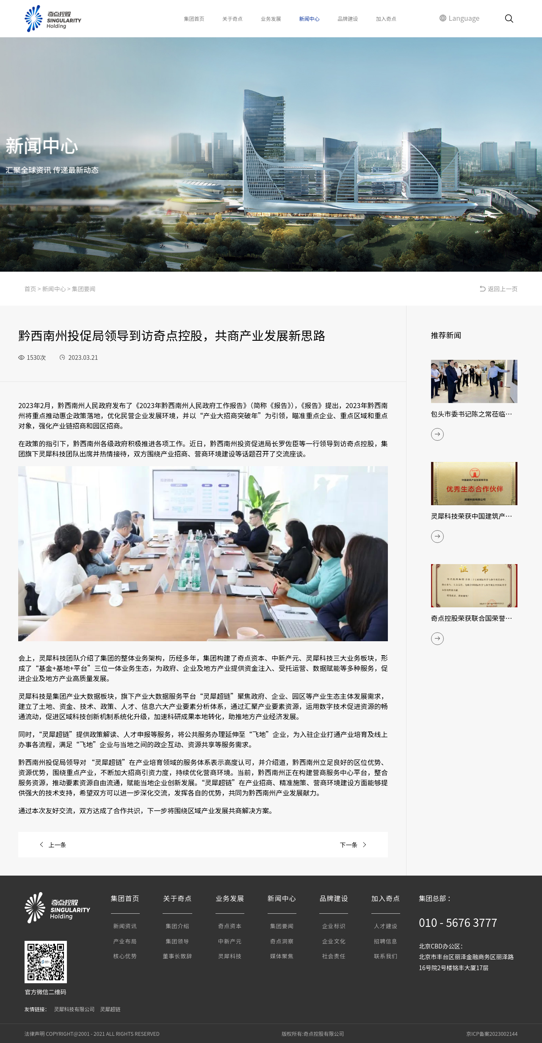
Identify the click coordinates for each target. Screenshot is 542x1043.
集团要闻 (84, 288)
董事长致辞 (177, 956)
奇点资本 (230, 926)
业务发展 (271, 18)
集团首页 (194, 18)
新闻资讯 (125, 926)
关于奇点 (232, 18)
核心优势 (125, 956)
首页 (30, 288)
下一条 (353, 844)
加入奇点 (386, 18)
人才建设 (386, 926)
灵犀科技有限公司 (74, 1008)
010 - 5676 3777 (458, 922)
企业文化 (334, 941)
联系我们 (386, 956)
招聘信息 (386, 941)
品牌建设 (347, 18)
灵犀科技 (230, 956)
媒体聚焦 (282, 956)
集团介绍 (177, 926)
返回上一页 (498, 289)
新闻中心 (309, 18)
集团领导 (177, 941)
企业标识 (334, 926)
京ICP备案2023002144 (491, 1033)
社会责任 (334, 956)
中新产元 (230, 941)
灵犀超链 (110, 1008)
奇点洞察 (282, 941)
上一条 (52, 844)
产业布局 (125, 941)
